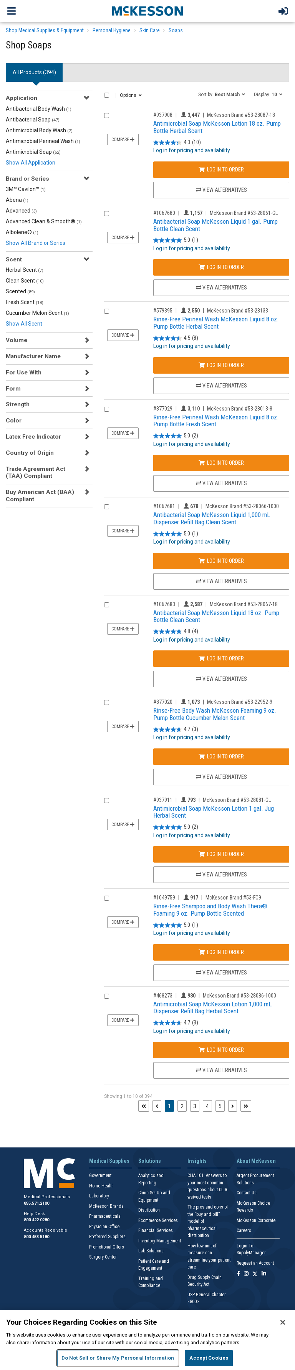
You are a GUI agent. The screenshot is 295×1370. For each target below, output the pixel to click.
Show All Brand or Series (35, 243)
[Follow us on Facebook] (238, 1274)
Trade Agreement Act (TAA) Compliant (35, 472)
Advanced (21, 211)
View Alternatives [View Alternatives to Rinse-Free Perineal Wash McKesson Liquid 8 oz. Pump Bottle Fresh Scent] (221, 483)
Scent (14, 259)
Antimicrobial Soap (33, 152)
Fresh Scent (24, 302)
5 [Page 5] (220, 1106)
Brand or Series (27, 178)
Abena (17, 200)
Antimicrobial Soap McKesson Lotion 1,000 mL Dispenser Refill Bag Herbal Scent (212, 1007)
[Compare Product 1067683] (106, 604)
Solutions (149, 1161)
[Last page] (245, 1106)
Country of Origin (30, 452)
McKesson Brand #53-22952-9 (239, 702)
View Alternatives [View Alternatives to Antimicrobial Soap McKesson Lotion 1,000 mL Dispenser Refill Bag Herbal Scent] (221, 1070)
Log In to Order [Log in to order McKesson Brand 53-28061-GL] (221, 267)
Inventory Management (159, 1241)
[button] (221, 94)
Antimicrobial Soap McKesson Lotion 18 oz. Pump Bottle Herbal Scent (217, 127)
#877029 (162, 409)
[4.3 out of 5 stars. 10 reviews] (177, 142)
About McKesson (256, 1161)
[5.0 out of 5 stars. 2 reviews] (175, 436)
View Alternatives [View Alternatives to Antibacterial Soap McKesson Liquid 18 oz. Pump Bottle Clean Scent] (221, 679)
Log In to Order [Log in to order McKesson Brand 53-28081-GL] (221, 854)
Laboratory (99, 1196)
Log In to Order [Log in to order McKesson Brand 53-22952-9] (221, 756)
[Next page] (232, 1106)
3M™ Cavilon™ (26, 189)
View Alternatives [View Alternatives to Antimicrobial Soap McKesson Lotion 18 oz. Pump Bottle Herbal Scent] (221, 190)
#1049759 (164, 897)
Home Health (101, 1186)
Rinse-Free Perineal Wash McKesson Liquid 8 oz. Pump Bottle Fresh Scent (216, 420)
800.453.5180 (36, 1236)
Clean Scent (25, 281)
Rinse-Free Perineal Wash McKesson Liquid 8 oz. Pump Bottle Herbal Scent (216, 322)
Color (14, 420)
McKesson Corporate (256, 1220)
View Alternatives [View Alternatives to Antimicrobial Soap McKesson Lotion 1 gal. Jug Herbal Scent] (221, 874)
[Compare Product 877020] (106, 702)
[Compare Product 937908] (106, 115)
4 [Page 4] (207, 1106)
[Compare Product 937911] (106, 800)
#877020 (162, 702)
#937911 (162, 800)
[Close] (282, 1322)
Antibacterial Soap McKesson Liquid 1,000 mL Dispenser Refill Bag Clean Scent (211, 518)
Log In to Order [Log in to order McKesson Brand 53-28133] (221, 365)
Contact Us (247, 1192)
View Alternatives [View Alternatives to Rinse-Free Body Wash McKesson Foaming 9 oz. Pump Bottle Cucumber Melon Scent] (221, 777)
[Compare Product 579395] (106, 311)
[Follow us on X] (255, 1274)
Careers (244, 1230)
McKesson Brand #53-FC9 (233, 897)
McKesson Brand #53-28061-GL (244, 213)
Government (100, 1175)
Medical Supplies (109, 1161)
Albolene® (22, 232)
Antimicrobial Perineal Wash (43, 141)
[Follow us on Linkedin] (264, 1274)
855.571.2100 (36, 1203)
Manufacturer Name (33, 356)
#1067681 (164, 506)
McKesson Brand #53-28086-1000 (239, 996)
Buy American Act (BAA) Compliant (40, 495)
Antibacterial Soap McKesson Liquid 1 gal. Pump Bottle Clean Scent (215, 225)
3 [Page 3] (194, 1106)
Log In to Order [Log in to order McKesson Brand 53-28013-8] (221, 463)
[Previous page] (156, 1106)
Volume (16, 340)
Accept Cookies (208, 1358)
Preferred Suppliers (107, 1236)
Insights (197, 1161)
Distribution (149, 1210)
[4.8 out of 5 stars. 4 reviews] (175, 632)
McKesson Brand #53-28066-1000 (242, 506)
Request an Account (255, 1263)
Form (13, 388)
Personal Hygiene (112, 30)
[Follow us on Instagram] (246, 1274)
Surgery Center (103, 1257)
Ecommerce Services (158, 1220)
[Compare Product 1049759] (106, 898)
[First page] (143, 1106)
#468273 (162, 996)
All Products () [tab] (34, 72)
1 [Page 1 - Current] (171, 1105)
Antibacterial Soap (33, 119)
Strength (18, 404)
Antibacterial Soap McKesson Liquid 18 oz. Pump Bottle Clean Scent (216, 616)
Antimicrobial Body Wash (39, 130)
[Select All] (106, 95)
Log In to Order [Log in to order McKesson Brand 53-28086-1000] (221, 1050)
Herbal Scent (24, 270)
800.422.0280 (36, 1219)
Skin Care (149, 30)
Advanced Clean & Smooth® (44, 221)
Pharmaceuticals (105, 1216)
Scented (20, 291)
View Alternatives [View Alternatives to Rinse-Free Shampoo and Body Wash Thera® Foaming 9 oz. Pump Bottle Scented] (221, 972)
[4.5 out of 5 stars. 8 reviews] (175, 338)
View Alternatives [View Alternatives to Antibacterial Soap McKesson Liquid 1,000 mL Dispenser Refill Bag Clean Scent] (221, 581)
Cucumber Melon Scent (37, 313)
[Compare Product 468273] (106, 996)
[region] (147, 1340)
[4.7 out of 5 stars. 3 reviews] (175, 729)
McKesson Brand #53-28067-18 (244, 604)
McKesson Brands (106, 1206)
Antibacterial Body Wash (38, 109)
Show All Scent (24, 324)
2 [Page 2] (182, 1106)
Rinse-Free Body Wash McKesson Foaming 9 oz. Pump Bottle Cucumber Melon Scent (214, 714)
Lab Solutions (151, 1251)
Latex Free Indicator (33, 436)
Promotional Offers (106, 1247)
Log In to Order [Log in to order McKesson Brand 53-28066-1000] (221, 561)
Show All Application (30, 163)
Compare (122, 139)
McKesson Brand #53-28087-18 (241, 115)
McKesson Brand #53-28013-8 (239, 409)
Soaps (176, 30)
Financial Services (155, 1230)
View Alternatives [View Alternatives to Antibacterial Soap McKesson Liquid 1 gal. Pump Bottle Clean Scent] (221, 287)
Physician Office (104, 1226)
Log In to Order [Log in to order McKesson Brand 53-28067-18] (221, 658)
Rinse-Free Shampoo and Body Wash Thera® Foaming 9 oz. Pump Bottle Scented (210, 909)
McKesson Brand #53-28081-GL (237, 800)
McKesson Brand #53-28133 (237, 311)
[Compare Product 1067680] (106, 213)
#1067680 (164, 213)
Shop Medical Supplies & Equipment (45, 30)
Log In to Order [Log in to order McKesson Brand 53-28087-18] (221, 169)
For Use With (23, 372)
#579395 (162, 311)
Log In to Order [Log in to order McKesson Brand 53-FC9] (221, 952)
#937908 (162, 115)
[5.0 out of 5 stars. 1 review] (175, 240)
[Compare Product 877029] (106, 409)
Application (21, 98)
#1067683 (164, 604)
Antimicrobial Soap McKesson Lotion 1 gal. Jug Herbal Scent (213, 812)
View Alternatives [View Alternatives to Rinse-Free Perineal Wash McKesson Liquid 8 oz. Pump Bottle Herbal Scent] (221, 385)
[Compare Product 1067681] (106, 506)
